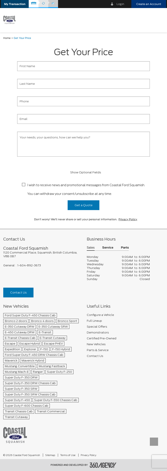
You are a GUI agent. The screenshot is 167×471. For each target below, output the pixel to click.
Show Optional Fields (83, 172)
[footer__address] (41, 254)
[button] (15, 4)
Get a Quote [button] (83, 205)
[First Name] (83, 66)
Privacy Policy (128, 219)
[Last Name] (83, 84)
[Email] (83, 119)
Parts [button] (125, 247)
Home (7, 38)
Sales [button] (91, 247)
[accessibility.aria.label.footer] (103, 465)
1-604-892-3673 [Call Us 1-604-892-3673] (29, 265)
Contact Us (18, 292)
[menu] (158, 20)
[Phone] (83, 101)
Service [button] (107, 247)
